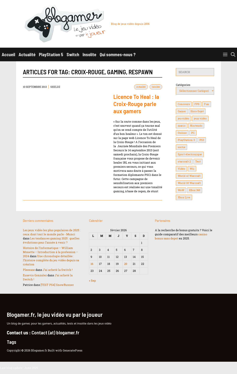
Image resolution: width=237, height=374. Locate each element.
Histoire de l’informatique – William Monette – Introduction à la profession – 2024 (50, 252)
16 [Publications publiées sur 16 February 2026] (91, 264)
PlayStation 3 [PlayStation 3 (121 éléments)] (186, 140)
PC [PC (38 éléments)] (193, 132)
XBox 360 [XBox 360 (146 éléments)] (194, 190)
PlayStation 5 (51, 54)
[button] (233, 54)
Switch (73, 54)
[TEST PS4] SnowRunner (57, 285)
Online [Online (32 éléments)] (182, 132)
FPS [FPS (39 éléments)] (196, 104)
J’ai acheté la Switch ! (58, 270)
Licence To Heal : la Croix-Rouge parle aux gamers (136, 103)
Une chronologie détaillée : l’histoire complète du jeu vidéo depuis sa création (51, 260)
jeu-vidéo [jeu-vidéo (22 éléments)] (183, 118)
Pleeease (29, 270)
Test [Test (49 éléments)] (198, 161)
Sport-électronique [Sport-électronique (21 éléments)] (190, 154)
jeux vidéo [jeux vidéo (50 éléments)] (200, 118)
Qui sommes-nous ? (118, 54)
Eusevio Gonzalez (35, 275)
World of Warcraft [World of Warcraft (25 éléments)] (189, 175)
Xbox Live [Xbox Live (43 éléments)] (184, 197)
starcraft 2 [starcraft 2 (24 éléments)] (184, 161)
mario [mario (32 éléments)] (181, 125)
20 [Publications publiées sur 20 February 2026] (125, 264)
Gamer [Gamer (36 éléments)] (182, 111)
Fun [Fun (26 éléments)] (206, 104)
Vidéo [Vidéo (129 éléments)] (181, 168)
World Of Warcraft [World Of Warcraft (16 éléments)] (189, 183)
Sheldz (55, 86)
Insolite (89, 54)
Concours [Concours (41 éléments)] (184, 104)
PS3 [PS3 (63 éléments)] (201, 140)
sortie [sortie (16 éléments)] (181, 147)
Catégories (183, 85)
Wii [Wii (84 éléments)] (192, 168)
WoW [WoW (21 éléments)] (181, 190)
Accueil (8, 54)
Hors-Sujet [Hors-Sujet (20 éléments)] (197, 111)
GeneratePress (72, 350)
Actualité (27, 54)
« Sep (92, 280)
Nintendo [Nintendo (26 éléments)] (196, 125)
